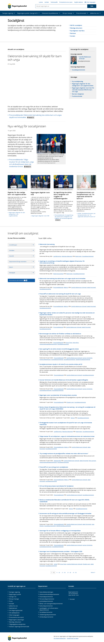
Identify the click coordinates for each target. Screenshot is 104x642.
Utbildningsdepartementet (83, 359)
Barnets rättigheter (78, 94)
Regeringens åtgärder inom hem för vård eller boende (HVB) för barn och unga (83, 89)
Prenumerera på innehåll (18, 280)
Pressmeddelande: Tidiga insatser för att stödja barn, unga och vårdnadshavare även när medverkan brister (21, 163)
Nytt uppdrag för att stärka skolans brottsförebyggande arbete (59, 349)
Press (11, 601)
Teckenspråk (54, 2)
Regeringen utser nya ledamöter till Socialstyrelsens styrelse (58, 395)
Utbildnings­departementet (47, 615)
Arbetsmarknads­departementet (49, 594)
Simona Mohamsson (45, 359)
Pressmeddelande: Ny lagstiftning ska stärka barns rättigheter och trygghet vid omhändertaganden (64, 217)
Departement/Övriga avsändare (22, 261)
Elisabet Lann (70, 402)
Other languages (90, 2)
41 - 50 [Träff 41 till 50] (75, 572)
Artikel (55, 564)
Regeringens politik (15, 594)
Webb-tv (66, 287)
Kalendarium (13, 608)
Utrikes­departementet (46, 617)
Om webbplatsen (14, 613)
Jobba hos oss (13, 606)
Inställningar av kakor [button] (72, 638)
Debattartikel (57, 460)
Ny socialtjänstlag (77, 81)
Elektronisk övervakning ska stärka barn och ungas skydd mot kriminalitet (62, 278)
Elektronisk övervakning (47, 244)
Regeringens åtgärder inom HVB (40, 216)
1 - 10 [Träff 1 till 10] (52, 572)
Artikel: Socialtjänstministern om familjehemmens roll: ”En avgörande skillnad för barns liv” (86, 215)
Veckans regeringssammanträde (19, 626)
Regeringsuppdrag (58, 274)
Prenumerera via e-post (65, 2)
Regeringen (78, 256)
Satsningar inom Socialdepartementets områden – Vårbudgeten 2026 (61, 551)
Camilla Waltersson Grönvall (85, 58)
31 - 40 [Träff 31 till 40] (69, 572)
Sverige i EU (12, 597)
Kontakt (72, 36)
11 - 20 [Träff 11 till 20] (58, 572)
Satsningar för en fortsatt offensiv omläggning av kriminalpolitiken (60, 531)
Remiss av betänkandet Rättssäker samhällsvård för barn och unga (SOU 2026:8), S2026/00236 (64, 500)
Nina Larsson (92, 460)
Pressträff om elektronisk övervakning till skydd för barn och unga (60, 294)
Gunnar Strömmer (87, 358)
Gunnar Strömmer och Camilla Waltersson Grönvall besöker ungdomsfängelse (64, 380)
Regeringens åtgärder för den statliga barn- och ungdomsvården (82, 84)
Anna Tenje (69, 342)
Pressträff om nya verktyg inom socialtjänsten (54, 467)
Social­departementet (78, 70)
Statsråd (22, 256)
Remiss (73, 418)
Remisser (73, 33)
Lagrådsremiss (57, 256)
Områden (22, 250)
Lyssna (41, 2)
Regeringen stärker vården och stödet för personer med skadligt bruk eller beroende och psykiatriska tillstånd (67, 314)
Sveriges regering (14, 592)
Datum (22, 267)
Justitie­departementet (46, 601)
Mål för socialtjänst (76, 25)
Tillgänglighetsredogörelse (17, 624)
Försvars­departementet (46, 599)
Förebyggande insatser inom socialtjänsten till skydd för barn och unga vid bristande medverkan (66, 423)
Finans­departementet (46, 597)
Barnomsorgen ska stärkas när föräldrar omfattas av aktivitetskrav (60, 334)
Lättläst (47, 2)
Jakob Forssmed (91, 287)
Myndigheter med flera (77, 31)
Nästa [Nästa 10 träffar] (93, 572)
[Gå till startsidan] (17, 6)
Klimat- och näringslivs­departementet (51, 603)
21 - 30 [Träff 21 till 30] (63, 572)
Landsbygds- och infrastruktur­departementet (48, 609)
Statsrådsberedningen (46, 592)
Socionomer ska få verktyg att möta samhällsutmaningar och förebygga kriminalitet (65, 513)
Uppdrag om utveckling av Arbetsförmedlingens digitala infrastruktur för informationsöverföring (62, 262)
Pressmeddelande (58, 287)
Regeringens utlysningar (16, 620)
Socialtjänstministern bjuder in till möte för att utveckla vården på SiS (61, 364)
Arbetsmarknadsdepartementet (48, 344)
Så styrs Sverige (14, 599)
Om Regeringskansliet (16, 610)
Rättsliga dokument (76, 28)
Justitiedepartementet (57, 359)
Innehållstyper (22, 245)
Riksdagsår (22, 272)
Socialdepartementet (88, 256)
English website (78, 2)
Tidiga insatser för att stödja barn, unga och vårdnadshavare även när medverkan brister (67, 436)
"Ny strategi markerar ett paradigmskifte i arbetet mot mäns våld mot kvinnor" (64, 453)
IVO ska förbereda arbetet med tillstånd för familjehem (57, 486)
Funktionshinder (77, 96)
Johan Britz (76, 342)
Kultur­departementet (46, 606)
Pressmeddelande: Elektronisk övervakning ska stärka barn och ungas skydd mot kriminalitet (35, 116)
